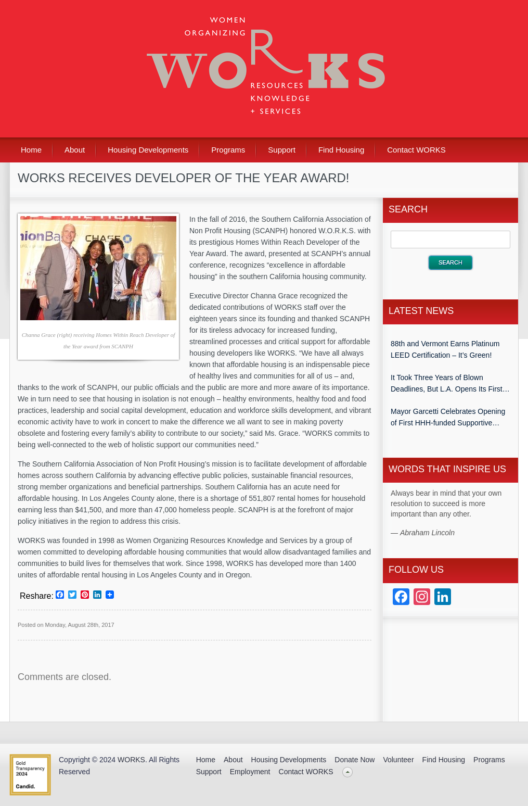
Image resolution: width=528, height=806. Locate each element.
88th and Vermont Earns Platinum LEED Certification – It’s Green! (445, 349)
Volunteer (398, 759)
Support (281, 149)
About (75, 149)
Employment (250, 771)
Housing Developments (148, 149)
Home (31, 149)
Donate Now (354, 759)
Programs (228, 149)
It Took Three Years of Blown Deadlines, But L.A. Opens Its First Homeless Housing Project (447, 384)
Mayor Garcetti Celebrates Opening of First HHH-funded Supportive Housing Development (448, 418)
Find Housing (341, 149)
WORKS (131, 759)
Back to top (348, 772)
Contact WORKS (416, 149)
